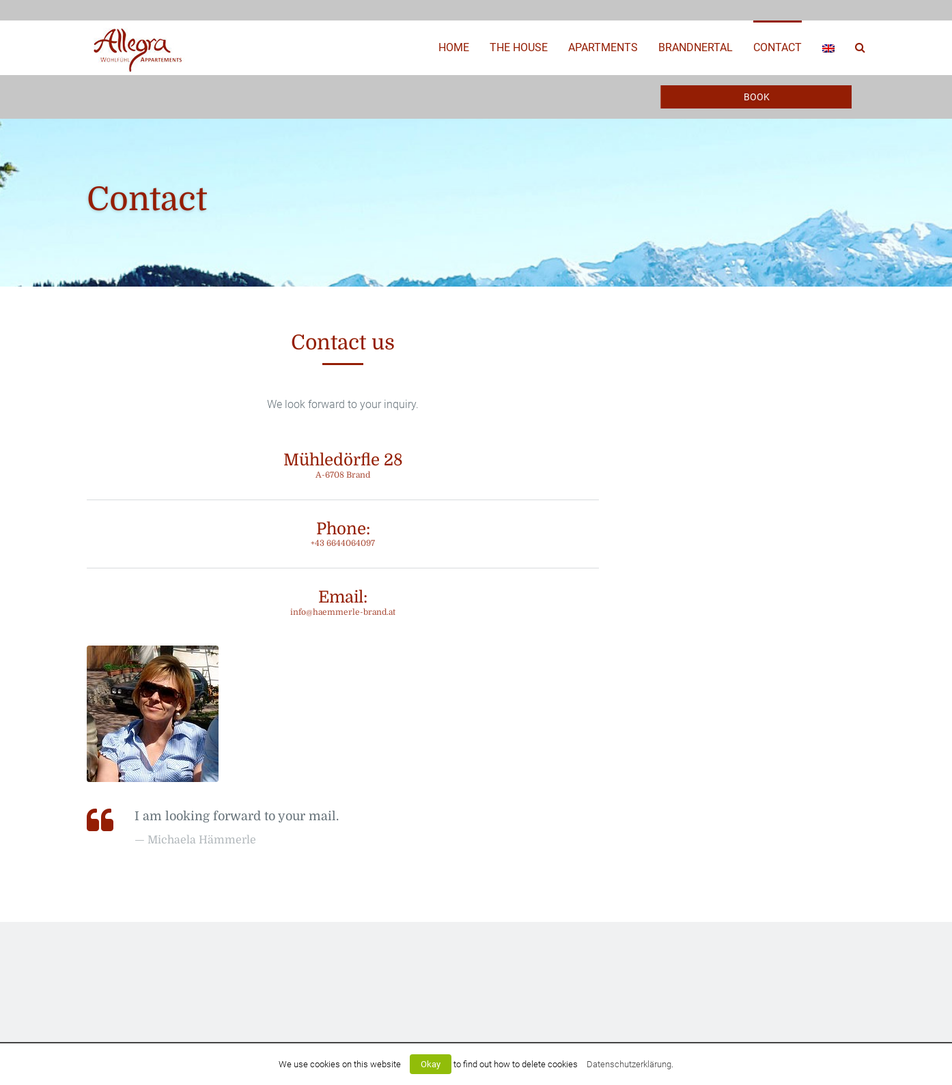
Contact (777, 47)
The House (519, 47)
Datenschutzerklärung (629, 1064)
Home (453, 47)
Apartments (603, 47)
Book (757, 96)
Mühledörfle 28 (343, 465)
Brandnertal (695, 47)
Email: (343, 602)
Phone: (343, 534)
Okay (430, 1064)
